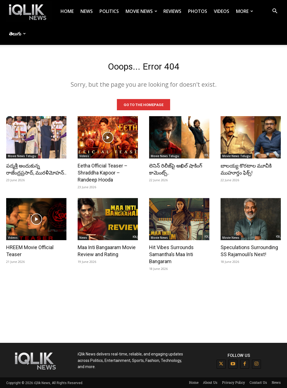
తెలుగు (17, 34)
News (86, 11)
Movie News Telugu (22, 155)
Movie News (141, 11)
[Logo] (29, 11)
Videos (221, 11)
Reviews (172, 11)
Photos (197, 11)
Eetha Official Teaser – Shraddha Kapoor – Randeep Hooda (103, 172)
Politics (109, 11)
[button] (274, 11)
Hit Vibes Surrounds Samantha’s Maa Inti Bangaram (171, 254)
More (244, 11)
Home (67, 11)
